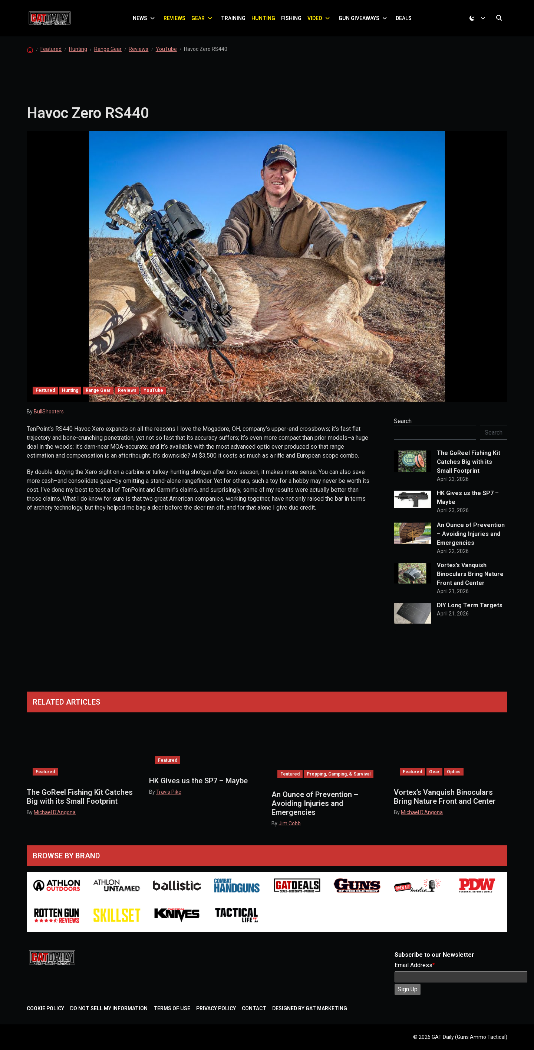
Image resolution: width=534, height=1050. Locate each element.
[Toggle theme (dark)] (479, 20)
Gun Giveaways (360, 20)
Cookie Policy (45, 1008)
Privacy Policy (216, 1008)
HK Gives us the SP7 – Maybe (468, 502)
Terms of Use (172, 1008)
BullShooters (49, 416)
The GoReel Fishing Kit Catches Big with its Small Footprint (468, 466)
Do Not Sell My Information (109, 1008)
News (141, 20)
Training (234, 20)
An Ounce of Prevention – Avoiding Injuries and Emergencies (471, 538)
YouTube (166, 53)
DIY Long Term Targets (469, 609)
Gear (199, 20)
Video (316, 20)
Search (403, 425)
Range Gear (108, 53)
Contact (254, 1008)
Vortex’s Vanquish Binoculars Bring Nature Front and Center (470, 578)
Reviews (176, 20)
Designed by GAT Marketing (309, 1008)
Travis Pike (168, 792)
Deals (405, 20)
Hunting (265, 20)
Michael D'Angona (55, 812)
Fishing (293, 20)
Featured (51, 53)
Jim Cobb (289, 823)
